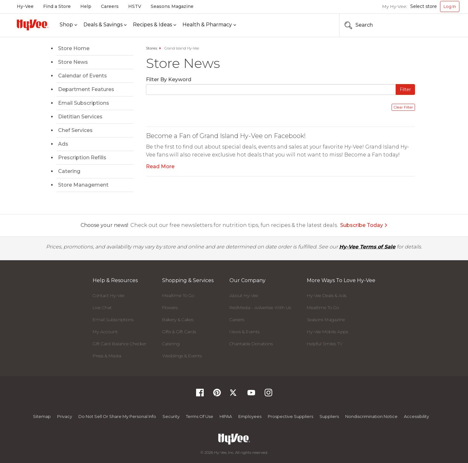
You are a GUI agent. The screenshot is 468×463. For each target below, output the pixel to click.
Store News (73, 62)
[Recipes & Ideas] (154, 25)
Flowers (170, 307)
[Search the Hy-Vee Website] (440, 25)
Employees (249, 416)
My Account (105, 331)
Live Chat (102, 307)
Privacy (64, 416)
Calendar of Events (82, 76)
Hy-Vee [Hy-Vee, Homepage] (25, 6)
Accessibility (416, 416)
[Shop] (68, 25)
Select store (423, 6)
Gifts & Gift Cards (179, 331)
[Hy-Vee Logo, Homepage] (32, 25)
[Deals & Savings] (105, 25)
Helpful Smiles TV (324, 344)
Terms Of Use (199, 416)
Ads (63, 144)
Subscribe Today (364, 225)
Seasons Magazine (172, 6)
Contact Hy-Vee (108, 295)
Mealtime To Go (178, 295)
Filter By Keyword (168, 79)
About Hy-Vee (243, 295)
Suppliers (329, 416)
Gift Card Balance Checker (119, 344)
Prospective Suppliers (290, 416)
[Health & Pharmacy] (209, 25)
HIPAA (226, 416)
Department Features (86, 89)
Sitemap (42, 416)
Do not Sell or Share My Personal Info (117, 416)
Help (85, 6)
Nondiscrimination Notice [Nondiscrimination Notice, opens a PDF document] (371, 416)
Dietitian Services (80, 117)
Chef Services (75, 130)
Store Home (73, 48)
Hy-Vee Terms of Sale (367, 247)
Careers (110, 6)
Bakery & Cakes (178, 319)
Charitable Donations (251, 344)
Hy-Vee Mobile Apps (327, 331)
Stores (151, 48)
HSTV (134, 6)
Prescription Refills (82, 158)
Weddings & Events (182, 356)
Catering (69, 171)
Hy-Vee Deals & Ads (326, 295)
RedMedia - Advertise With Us (260, 307)
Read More (160, 166)
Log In (450, 6)
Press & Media (107, 356)
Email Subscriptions (83, 103)
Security (171, 416)
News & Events (244, 331)
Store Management (83, 185)
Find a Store (57, 6)
